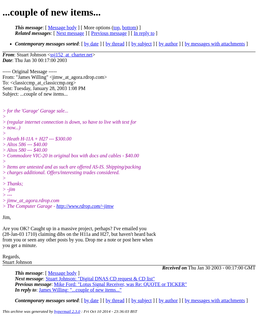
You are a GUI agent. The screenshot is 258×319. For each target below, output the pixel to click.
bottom (129, 27)
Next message (70, 33)
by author (168, 43)
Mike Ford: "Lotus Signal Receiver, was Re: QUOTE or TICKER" (120, 284)
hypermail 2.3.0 (67, 311)
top (116, 27)
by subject (141, 43)
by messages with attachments (215, 43)
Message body (62, 27)
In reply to (144, 33)
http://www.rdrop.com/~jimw (85, 206)
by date (91, 43)
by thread (115, 43)
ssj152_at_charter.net (71, 54)
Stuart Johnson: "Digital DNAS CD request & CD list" (100, 278)
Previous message (109, 33)
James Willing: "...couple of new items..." (80, 290)
